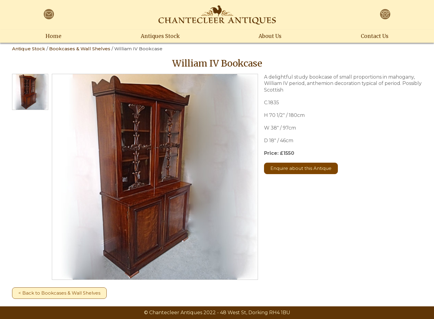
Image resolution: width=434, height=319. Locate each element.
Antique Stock (28, 49)
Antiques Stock (160, 36)
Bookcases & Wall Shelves (79, 49)
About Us (270, 36)
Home (53, 36)
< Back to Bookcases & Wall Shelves (59, 293)
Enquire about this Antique (301, 168)
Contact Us (374, 36)
